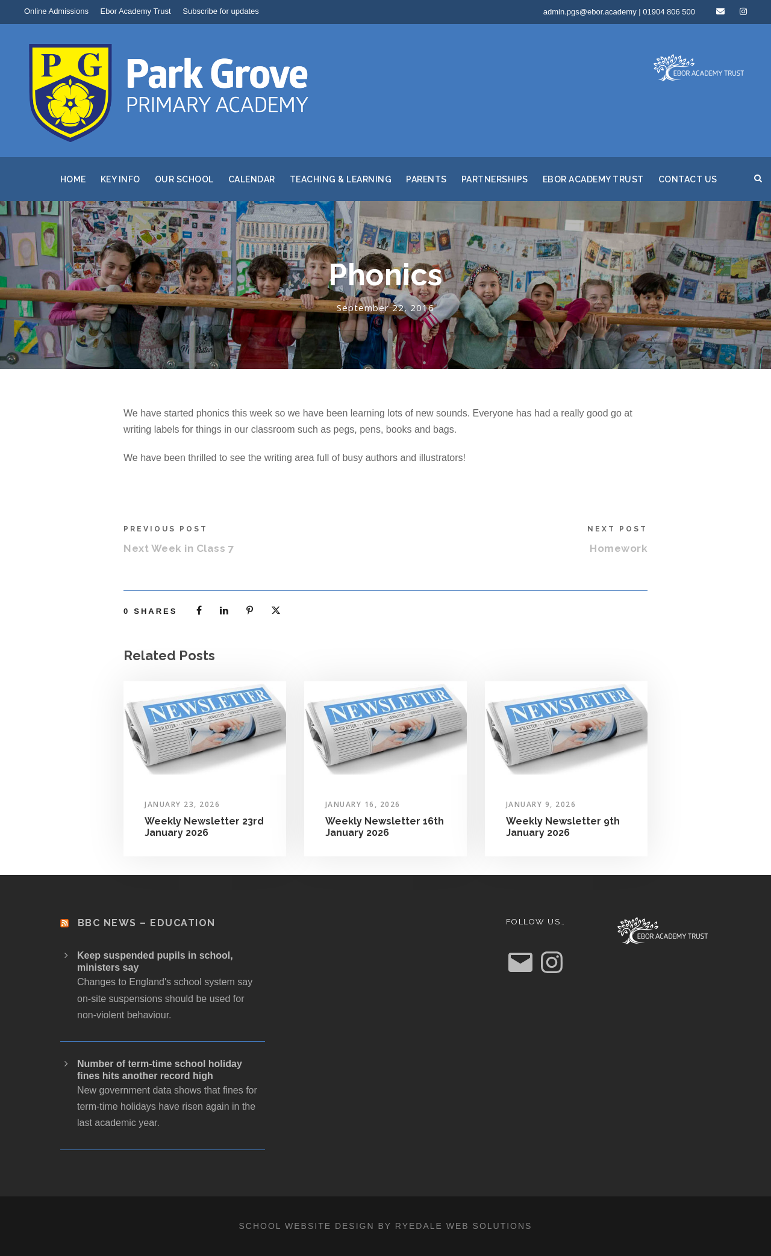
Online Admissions (56, 11)
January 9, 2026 (541, 804)
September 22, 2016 (385, 308)
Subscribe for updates (220, 11)
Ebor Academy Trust (136, 11)
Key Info (120, 179)
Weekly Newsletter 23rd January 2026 (204, 826)
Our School (184, 179)
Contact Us (687, 179)
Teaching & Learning (341, 179)
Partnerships (494, 179)
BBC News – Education (147, 923)
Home (73, 179)
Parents (426, 179)
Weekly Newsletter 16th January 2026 (384, 826)
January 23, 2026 (182, 804)
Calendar (251, 179)
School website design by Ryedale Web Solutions (385, 1226)
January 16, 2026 (363, 804)
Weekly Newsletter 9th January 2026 (563, 826)
